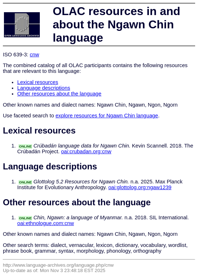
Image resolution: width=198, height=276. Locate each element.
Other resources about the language (59, 94)
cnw (34, 54)
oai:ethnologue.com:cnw (45, 223)
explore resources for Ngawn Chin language (107, 115)
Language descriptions (43, 88)
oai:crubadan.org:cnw (86, 151)
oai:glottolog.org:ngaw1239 (139, 187)
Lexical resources (37, 82)
